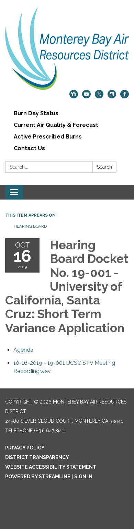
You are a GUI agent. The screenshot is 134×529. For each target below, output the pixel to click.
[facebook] (124, 96)
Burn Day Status (36, 113)
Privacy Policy (25, 447)
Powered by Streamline (37, 476)
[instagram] (112, 96)
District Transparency (37, 457)
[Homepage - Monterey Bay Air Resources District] (67, 48)
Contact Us (29, 148)
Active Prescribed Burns (48, 136)
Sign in (83, 476)
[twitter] (99, 96)
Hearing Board (30, 226)
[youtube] (86, 96)
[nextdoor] (73, 96)
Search (104, 167)
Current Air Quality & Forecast (56, 125)
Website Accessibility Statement (50, 467)
